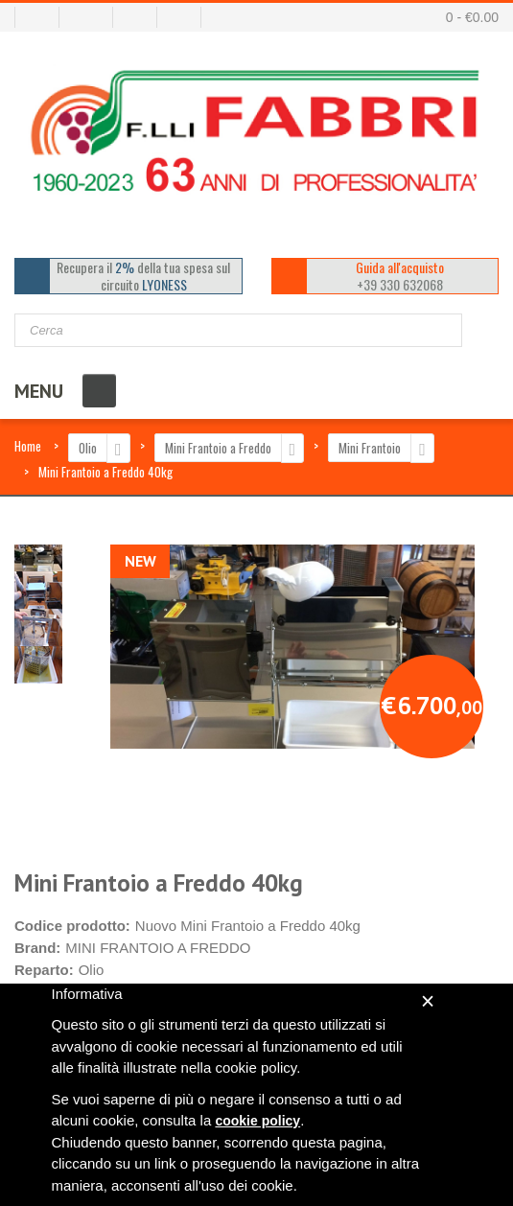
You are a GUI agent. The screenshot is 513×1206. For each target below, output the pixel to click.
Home (27, 445)
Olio (88, 447)
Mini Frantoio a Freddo (218, 447)
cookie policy (257, 1120)
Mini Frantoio (369, 447)
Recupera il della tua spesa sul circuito (143, 276)
